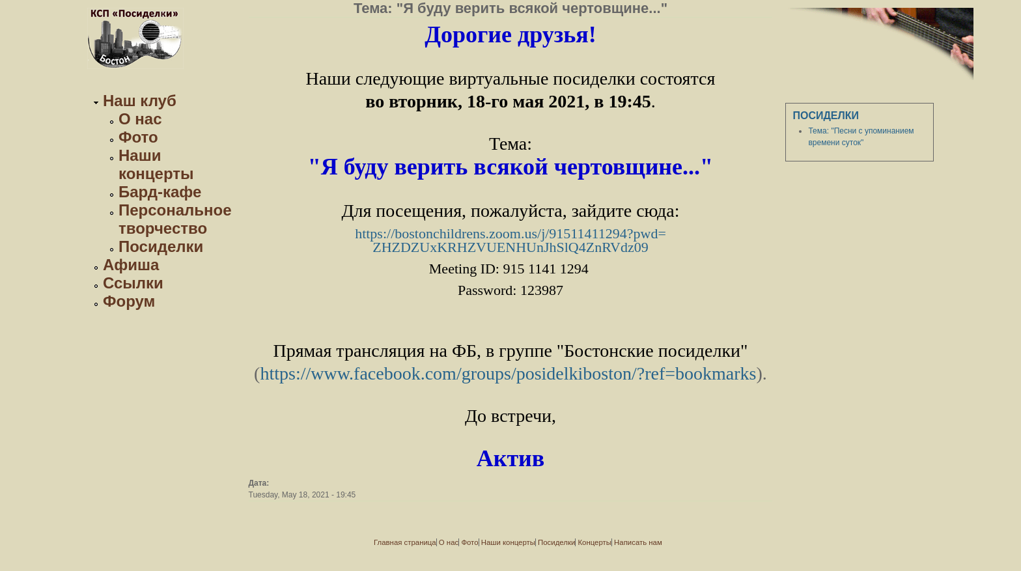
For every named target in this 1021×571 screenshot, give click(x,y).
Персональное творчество (175, 219)
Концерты (594, 542)
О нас (140, 119)
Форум (129, 301)
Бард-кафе (160, 192)
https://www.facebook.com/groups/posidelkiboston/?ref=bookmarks (508, 373)
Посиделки (161, 246)
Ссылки (133, 283)
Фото (138, 137)
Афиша (131, 264)
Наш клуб (139, 100)
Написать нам (638, 542)
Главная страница (405, 542)
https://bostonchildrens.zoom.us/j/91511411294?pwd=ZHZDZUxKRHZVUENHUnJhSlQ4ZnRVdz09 (510, 240)
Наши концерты (156, 164)
